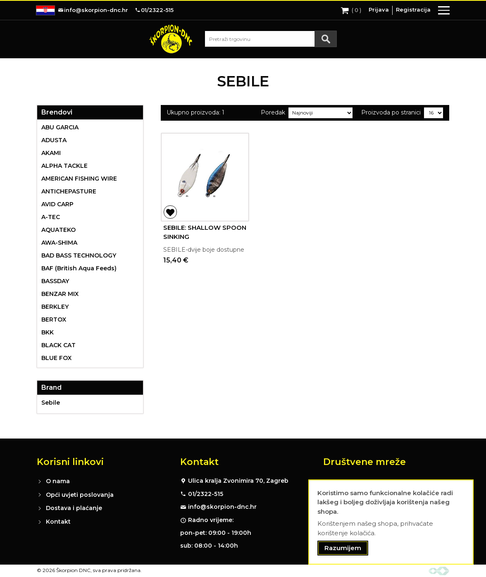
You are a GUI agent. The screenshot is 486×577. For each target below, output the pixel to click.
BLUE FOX (56, 358)
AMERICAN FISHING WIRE (79, 178)
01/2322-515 (205, 494)
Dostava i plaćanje (74, 508)
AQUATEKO (58, 230)
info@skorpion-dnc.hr (222, 506)
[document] (391, 522)
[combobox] (271, 39)
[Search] (325, 39)
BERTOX (53, 319)
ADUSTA (54, 140)
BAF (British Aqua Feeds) (79, 268)
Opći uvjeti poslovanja (80, 494)
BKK (47, 332)
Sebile (50, 402)
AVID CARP (57, 204)
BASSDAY (55, 281)
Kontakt (58, 521)
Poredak (273, 112)
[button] (170, 212)
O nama (58, 481)
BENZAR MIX (60, 294)
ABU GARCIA (60, 127)
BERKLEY (55, 306)
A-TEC (50, 217)
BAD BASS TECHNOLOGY (78, 255)
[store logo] (170, 38)
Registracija (413, 9)
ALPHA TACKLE (64, 165)
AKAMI (51, 153)
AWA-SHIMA (59, 242)
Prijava (379, 9)
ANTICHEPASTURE (68, 191)
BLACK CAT (58, 345)
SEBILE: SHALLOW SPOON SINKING (204, 232)
